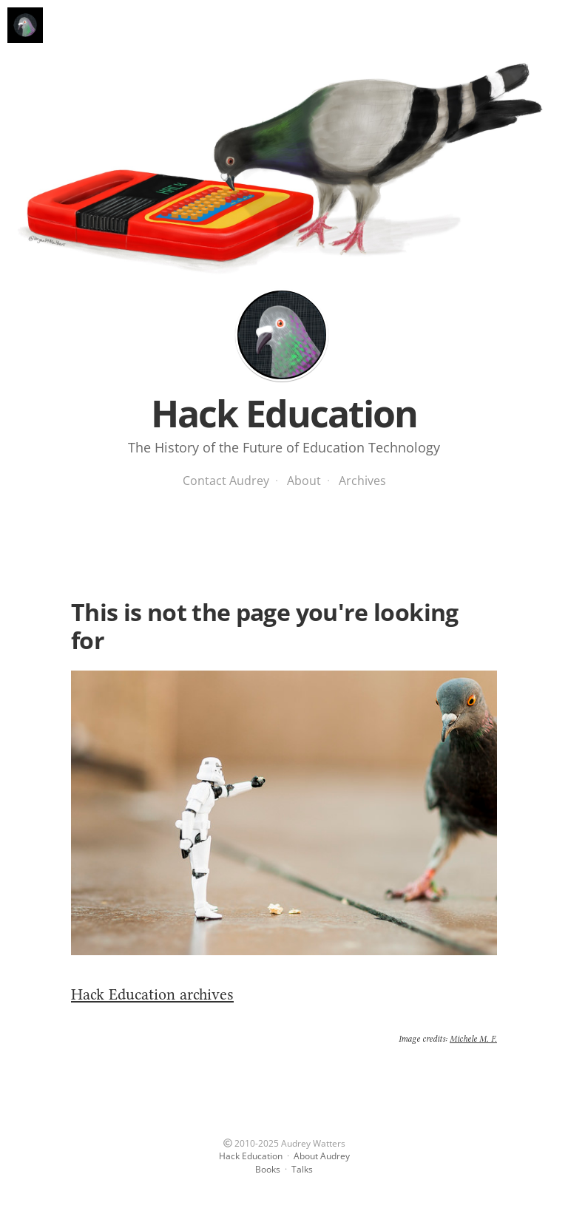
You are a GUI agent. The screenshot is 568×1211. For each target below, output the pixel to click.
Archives (362, 480)
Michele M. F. (473, 1039)
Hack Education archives (152, 994)
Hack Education (281, 334)
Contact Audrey (226, 480)
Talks (302, 1169)
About (304, 480)
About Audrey (322, 1156)
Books (267, 1169)
